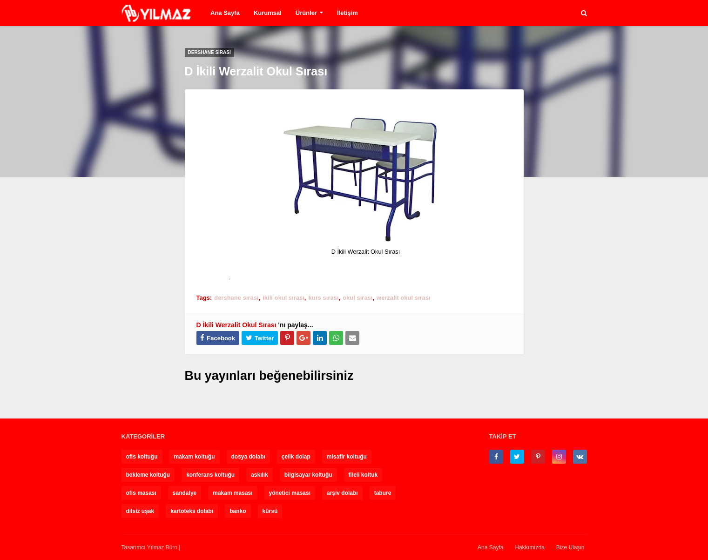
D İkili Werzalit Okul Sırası (236, 325)
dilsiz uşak (140, 511)
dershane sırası (236, 297)
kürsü (270, 511)
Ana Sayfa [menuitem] (225, 12)
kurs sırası (323, 297)
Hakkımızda (529, 547)
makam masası (232, 493)
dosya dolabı (248, 456)
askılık (259, 475)
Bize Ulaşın (570, 547)
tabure (382, 493)
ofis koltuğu (142, 456)
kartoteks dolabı (191, 511)
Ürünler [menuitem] (306, 12)
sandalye (184, 493)
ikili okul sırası (283, 297)
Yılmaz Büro (162, 547)
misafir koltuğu (347, 456)
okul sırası (357, 297)
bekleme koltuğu (148, 475)
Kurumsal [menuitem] (268, 12)
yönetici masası (289, 493)
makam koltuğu (194, 456)
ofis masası (141, 493)
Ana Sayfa (490, 547)
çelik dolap (296, 456)
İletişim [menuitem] (347, 12)
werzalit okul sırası (404, 297)
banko (237, 511)
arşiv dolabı (342, 493)
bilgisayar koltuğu (308, 475)
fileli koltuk (363, 475)
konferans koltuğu (210, 475)
